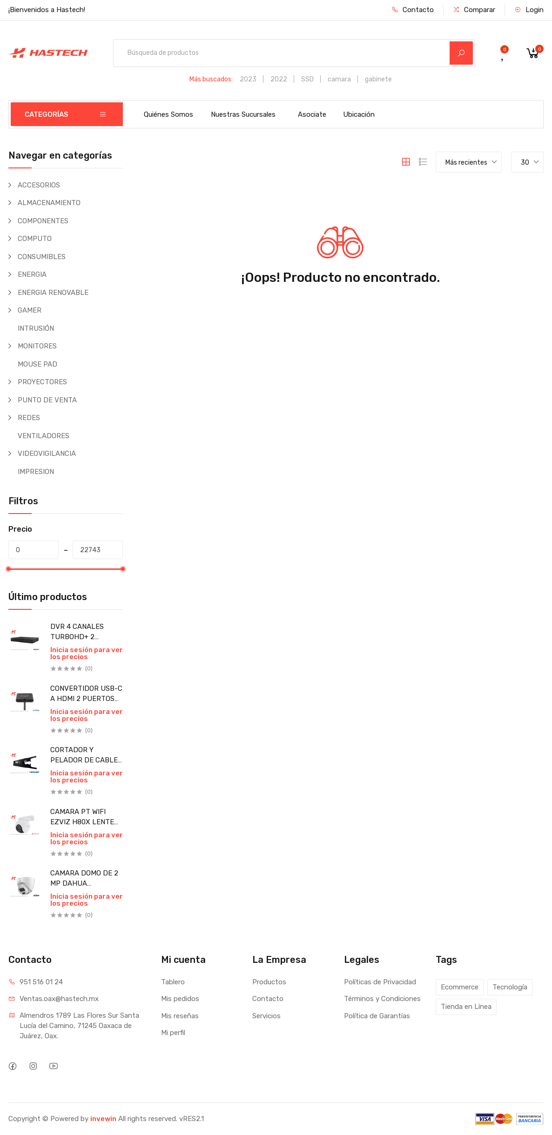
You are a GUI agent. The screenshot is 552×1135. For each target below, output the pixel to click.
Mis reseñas (180, 1016)
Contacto (412, 10)
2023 (248, 79)
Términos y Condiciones (382, 999)
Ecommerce (459, 987)
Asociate (312, 114)
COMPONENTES (43, 221)
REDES (29, 418)
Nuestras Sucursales (243, 114)
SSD (307, 79)
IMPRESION (36, 471)
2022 (278, 79)
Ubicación (359, 114)
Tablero (173, 982)
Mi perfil (173, 1032)
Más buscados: (211, 79)
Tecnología (509, 987)
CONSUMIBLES (42, 257)
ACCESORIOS (39, 185)
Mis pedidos (180, 999)
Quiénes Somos (168, 114)
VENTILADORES (43, 436)
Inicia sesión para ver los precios (86, 653)
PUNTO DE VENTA (47, 400)
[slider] (8, 569)
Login (529, 10)
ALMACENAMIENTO (49, 203)
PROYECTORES (42, 382)
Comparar (474, 10)
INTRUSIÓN (36, 328)
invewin (103, 1119)
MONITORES (37, 346)
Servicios (266, 1016)
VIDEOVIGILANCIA (47, 453)
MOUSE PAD (37, 364)
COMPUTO (35, 238)
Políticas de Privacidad (380, 982)
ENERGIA (32, 274)
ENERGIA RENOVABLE (53, 292)
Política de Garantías (377, 1016)
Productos (269, 982)
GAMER (29, 310)
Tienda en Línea (466, 1006)
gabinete (378, 79)
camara (339, 79)
